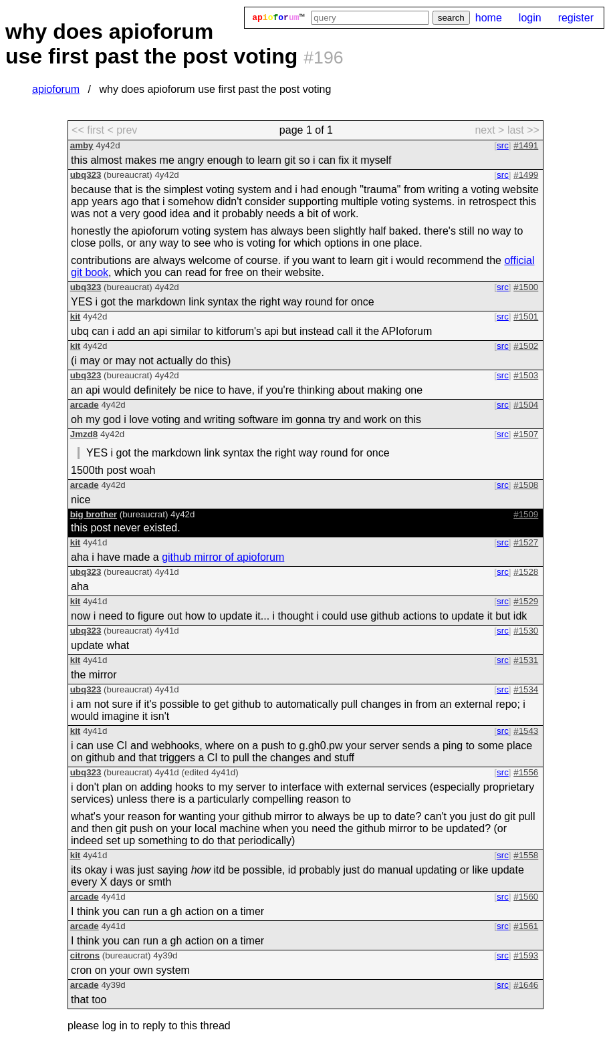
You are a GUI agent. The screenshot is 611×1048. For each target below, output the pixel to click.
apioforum (56, 89)
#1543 (525, 731)
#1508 (525, 485)
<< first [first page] (88, 130)
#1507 (525, 434)
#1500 (525, 287)
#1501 (525, 316)
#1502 (525, 346)
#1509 (525, 514)
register (576, 17)
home (488, 17)
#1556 (525, 772)
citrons (85, 955)
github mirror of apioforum (223, 557)
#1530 (525, 631)
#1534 (525, 689)
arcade (84, 405)
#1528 (525, 572)
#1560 (525, 897)
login (530, 17)
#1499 (525, 175)
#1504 (525, 405)
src (503, 145)
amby (82, 145)
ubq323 (86, 175)
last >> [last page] (523, 130)
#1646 (525, 985)
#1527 (525, 542)
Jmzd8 (84, 434)
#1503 (525, 375)
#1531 (525, 660)
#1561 (525, 926)
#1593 (525, 955)
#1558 (525, 855)
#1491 (525, 145)
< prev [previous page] (122, 130)
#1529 (525, 601)
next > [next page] (489, 130)
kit (75, 316)
